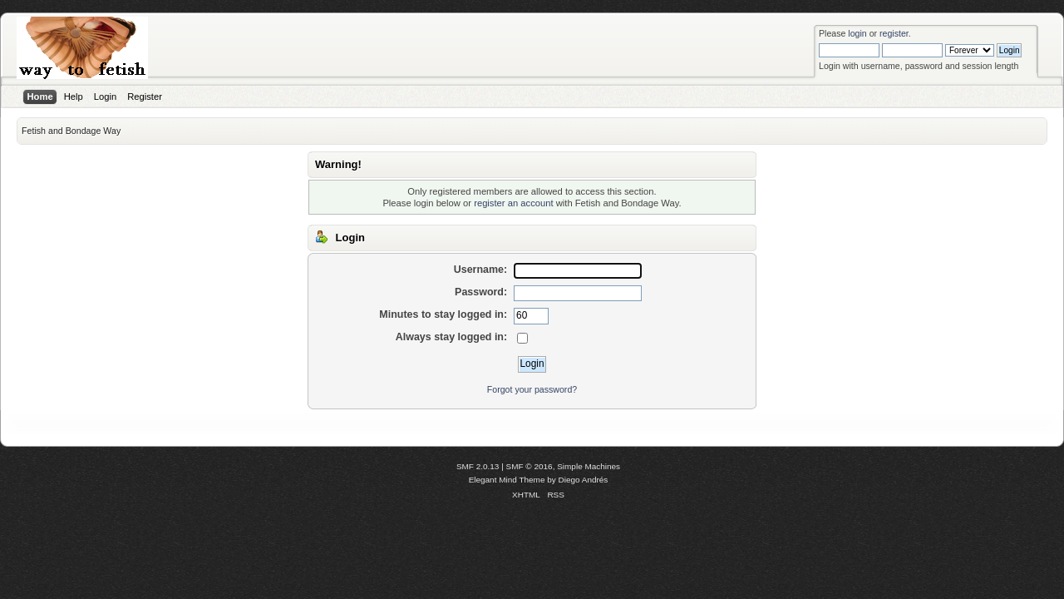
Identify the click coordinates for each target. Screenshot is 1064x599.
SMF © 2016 (529, 466)
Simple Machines (588, 466)
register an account (513, 203)
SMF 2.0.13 (478, 466)
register (894, 33)
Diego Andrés (583, 479)
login (857, 33)
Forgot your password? (532, 389)
